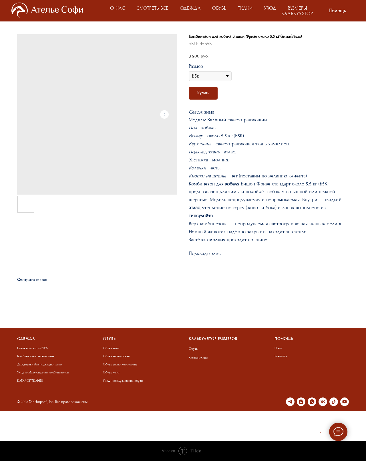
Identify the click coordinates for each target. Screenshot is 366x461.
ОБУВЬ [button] (219, 8)
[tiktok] (333, 401)
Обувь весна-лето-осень (120, 364)
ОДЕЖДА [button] (190, 8)
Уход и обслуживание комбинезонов (43, 372)
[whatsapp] (312, 401)
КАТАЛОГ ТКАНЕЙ (30, 381)
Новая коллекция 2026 (32, 348)
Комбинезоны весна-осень (35, 356)
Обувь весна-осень (116, 356)
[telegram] (290, 401)
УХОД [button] (270, 8)
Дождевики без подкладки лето (39, 364)
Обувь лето (111, 372)
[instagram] (301, 401)
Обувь (193, 349)
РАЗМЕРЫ (297, 8)
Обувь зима (111, 348)
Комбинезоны (198, 358)
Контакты (281, 356)
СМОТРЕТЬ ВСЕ (152, 8)
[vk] (323, 401)
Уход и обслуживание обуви (123, 381)
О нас (278, 348)
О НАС (117, 8)
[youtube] (344, 401)
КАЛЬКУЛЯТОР (297, 13)
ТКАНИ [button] (245, 8)
